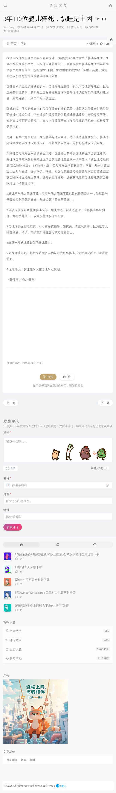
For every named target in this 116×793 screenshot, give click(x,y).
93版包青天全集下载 (28, 567)
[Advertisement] (58, 322)
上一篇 (10, 403)
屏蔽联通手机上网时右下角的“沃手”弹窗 (42, 605)
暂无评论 (76, 27)
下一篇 (105, 403)
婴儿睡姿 (12, 759)
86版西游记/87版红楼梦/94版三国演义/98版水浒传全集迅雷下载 (57, 554)
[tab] (21, 545)
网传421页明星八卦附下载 (32, 580)
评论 (7, 432)
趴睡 (23, 759)
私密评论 (97, 468)
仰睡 (32, 759)
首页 (11, 44)
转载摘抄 (13, 31)
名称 (7, 478)
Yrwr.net (40, 785)
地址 (6, 510)
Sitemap (50, 785)
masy (11, 27)
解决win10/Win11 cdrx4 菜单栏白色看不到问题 (45, 593)
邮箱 (7, 494)
